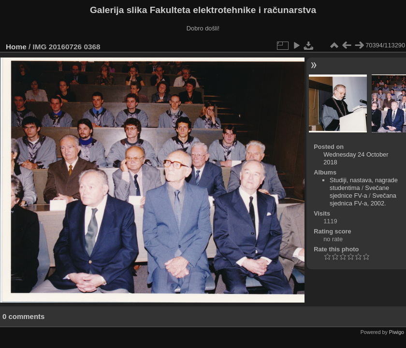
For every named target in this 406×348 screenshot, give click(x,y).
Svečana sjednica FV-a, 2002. (363, 199)
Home (16, 47)
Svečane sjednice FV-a (359, 191)
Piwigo (396, 332)
